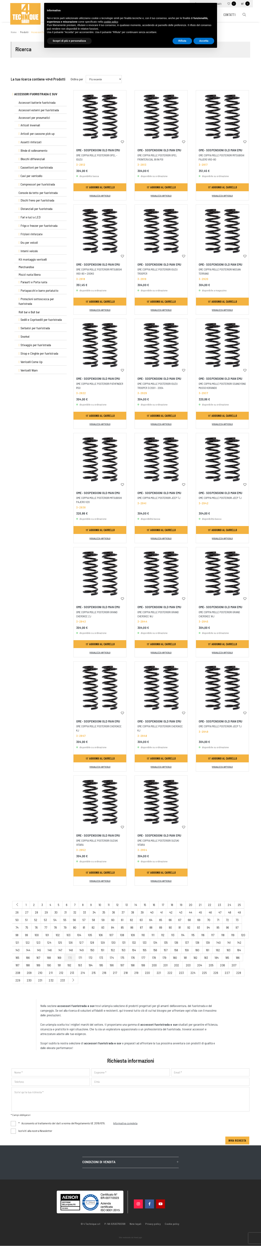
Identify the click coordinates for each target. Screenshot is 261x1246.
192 (69, 965)
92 (188, 927)
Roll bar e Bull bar (29, 312)
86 (131, 927)
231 (40, 980)
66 (170, 920)
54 (55, 920)
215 (94, 973)
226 (215, 973)
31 (65, 912)
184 (216, 958)
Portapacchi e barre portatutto (38, 290)
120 (243, 935)
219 (136, 973)
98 (16, 935)
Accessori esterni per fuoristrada (39, 110)
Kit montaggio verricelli (33, 259)
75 (26, 927)
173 (101, 958)
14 (135, 905)
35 (103, 912)
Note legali (135, 1224)
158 (176, 950)
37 (123, 912)
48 (229, 912)
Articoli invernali (29, 125)
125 (60, 942)
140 (218, 942)
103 (68, 935)
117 (212, 935)
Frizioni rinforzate (31, 234)
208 (17, 973)
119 (232, 935)
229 (17, 980)
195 (101, 965)
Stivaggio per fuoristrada (35, 345)
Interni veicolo (28, 251)
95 (218, 927)
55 (64, 920)
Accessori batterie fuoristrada (37, 102)
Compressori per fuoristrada (37, 184)
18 (172, 905)
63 (141, 920)
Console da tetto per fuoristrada (38, 193)
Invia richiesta (237, 1140)
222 (170, 973)
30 (55, 912)
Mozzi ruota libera (30, 274)
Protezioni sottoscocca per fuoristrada (36, 301)
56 (74, 920)
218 (126, 973)
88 (151, 927)
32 (74, 912)
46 (210, 912)
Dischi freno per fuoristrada (36, 200)
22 (209, 905)
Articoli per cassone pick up (37, 134)
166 (28, 958)
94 (208, 927)
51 (26, 920)
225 (204, 973)
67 (179, 920)
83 (102, 927)
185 (227, 958)
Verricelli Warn (28, 370)
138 (197, 942)
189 (38, 965)
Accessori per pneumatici (34, 118)
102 (58, 935)
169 (59, 958)
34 (94, 912)
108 (122, 935)
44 (190, 912)
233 (62, 980)
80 (74, 927)
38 (132, 912)
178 (154, 958)
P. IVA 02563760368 (115, 1224)
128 (92, 942)
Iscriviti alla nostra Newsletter (35, 1131)
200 (154, 965)
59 (103, 920)
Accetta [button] (203, 40)
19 (181, 905)
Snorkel (24, 336)
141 (229, 942)
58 (93, 920)
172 (91, 958)
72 (227, 920)
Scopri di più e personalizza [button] (69, 40)
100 (37, 935)
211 (50, 973)
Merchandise (26, 267)
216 (104, 973)
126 (71, 942)
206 (222, 965)
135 (166, 942)
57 (83, 920)
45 (200, 912)
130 (113, 942)
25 (239, 905)
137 (187, 942)
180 (175, 958)
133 (144, 942)
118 (222, 935)
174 (112, 958)
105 (90, 935)
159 (187, 950)
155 (144, 950)
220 (147, 973)
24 (229, 905)
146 (50, 950)
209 (29, 973)
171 (80, 958)
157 (166, 950)
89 (160, 927)
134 (155, 942)
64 (150, 920)
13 (126, 905)
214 (83, 973)
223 (181, 973)
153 (123, 950)
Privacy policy (153, 1223)
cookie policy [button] (111, 21)
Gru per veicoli (28, 242)
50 (17, 920)
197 (122, 965)
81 (84, 927)
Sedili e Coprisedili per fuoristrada (40, 320)
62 (131, 920)
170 (70, 958)
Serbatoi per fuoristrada (34, 328)
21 (200, 905)
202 (176, 965)
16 (154, 905)
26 (17, 912)
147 (60, 950)
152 (113, 950)
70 (208, 920)
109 (133, 935)
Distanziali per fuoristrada (36, 209)
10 (100, 905)
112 (162, 935)
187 (17, 965)
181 (185, 958)
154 (134, 950)
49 (239, 912)
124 (49, 942)
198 (133, 965)
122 (28, 942)
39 (142, 912)
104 (79, 935)
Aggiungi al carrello (100, 187)
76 (36, 927)
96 (227, 927)
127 (81, 942)
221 (159, 973)
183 (206, 958)
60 (112, 920)
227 (227, 973)
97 (237, 927)
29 (46, 912)
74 (17, 927)
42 (171, 912)
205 (211, 965)
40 (151, 912)
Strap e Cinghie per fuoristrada (38, 353)
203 (188, 965)
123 (38, 942)
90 (170, 927)
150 (92, 950)
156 (155, 950)
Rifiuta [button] (182, 40)
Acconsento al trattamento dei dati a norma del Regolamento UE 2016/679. (78, 1123)
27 (26, 912)
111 (152, 935)
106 (101, 935)
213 (72, 973)
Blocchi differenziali (32, 159)
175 (122, 958)
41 (161, 912)
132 (134, 942)
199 (143, 965)
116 (202, 935)
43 (180, 912)
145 (39, 950)
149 (81, 950)
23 (219, 905)
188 (28, 965)
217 (115, 973)
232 (51, 980)
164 (239, 950)
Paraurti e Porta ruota (33, 282)
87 (141, 927)
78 (55, 927)
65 (160, 920)
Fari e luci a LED (30, 217)
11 (109, 905)
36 (113, 912)
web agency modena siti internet (130, 1238)
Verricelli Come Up (31, 362)
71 (218, 920)
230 (29, 980)
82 (93, 927)
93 (198, 927)
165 (17, 958)
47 (219, 912)
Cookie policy (172, 1223)
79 (65, 927)
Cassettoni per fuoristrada (36, 167)
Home (14, 32)
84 (112, 927)
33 (84, 912)
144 (28, 950)
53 (45, 920)
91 (180, 927)
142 (239, 942)
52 (35, 920)
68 (189, 920)
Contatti (229, 15)
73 (237, 920)
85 (122, 927)
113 (172, 935)
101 (47, 935)
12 (117, 905)
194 (91, 965)
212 (61, 973)
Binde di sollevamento (33, 150)
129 (103, 942)
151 (102, 950)
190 (49, 965)
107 (111, 935)
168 (49, 958)
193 (80, 965)
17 (163, 905)
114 (182, 935)
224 (193, 973)
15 (145, 905)
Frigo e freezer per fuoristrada (38, 226)
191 (59, 965)
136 (176, 942)
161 (207, 950)
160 (197, 950)
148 (71, 950)
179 (164, 958)
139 (208, 942)
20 (190, 905)
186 (238, 958)
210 (40, 973)
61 (122, 920)
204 (199, 965)
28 (36, 912)
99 (26, 935)
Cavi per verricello (30, 176)
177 (143, 958)
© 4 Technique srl (90, 1224)
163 (228, 950)
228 (238, 973)
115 (193, 935)
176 (133, 958)
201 (165, 965)
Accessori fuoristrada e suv (34, 94)
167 (38, 958)
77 (45, 927)
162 (218, 950)
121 (17, 942)
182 (195, 958)
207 (234, 965)
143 (17, 950)
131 (123, 942)
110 (143, 935)
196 (111, 965)
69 (198, 920)
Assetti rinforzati (30, 142)
